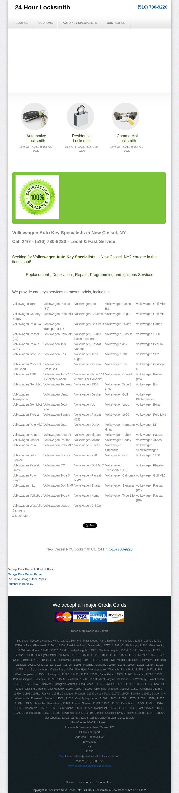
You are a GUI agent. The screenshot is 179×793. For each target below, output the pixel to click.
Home (70, 782)
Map (61, 756)
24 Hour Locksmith (42, 7)
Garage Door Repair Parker (25, 574)
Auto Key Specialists (80, 23)
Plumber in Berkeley (20, 584)
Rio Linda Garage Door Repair (27, 579)
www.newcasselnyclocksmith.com (89, 765)
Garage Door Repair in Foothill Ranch (32, 569)
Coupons (45, 23)
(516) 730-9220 (153, 7)
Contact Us (116, 23)
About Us (21, 23)
